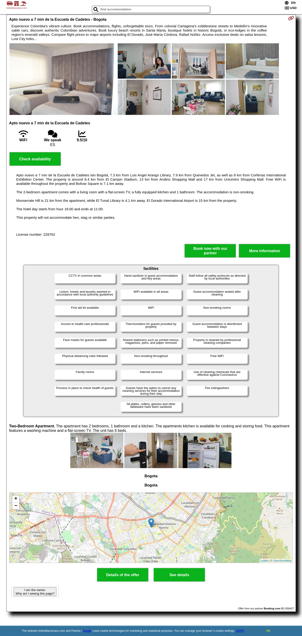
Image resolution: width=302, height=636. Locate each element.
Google (87, 630)
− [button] (15, 506)
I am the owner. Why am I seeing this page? (35, 591)
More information (264, 251)
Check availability (35, 159)
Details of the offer (122, 575)
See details (179, 575)
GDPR (240, 630)
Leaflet (264, 560)
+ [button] (15, 498)
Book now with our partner (210, 251)
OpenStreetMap (282, 560)
